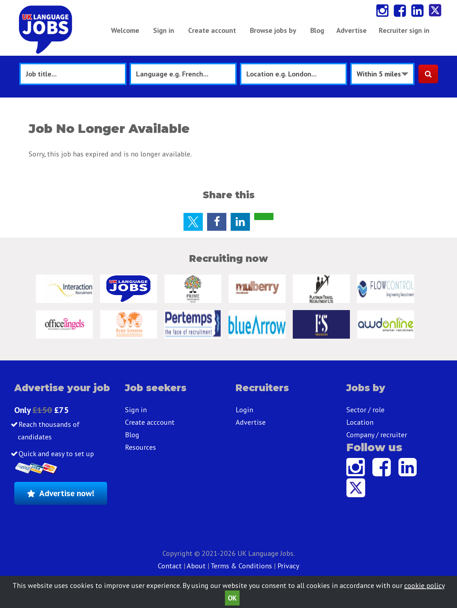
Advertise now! (66, 493)
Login (244, 409)
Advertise (351, 30)
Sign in (163, 30)
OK (232, 598)
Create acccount (150, 422)
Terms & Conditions (241, 565)
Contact (171, 565)
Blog (317, 30)
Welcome (125, 30)
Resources (140, 447)
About (196, 565)
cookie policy (424, 585)
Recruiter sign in (404, 30)
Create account (212, 30)
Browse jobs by (273, 30)
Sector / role (365, 409)
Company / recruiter (376, 434)
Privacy (288, 565)
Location (359, 422)
